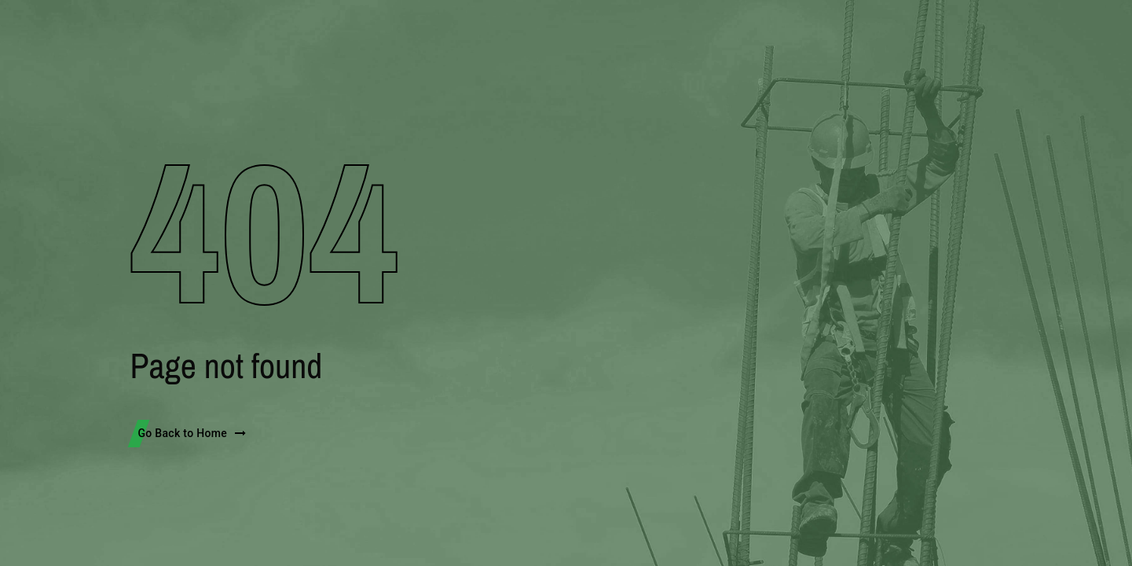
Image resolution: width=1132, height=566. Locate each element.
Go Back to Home (192, 433)
